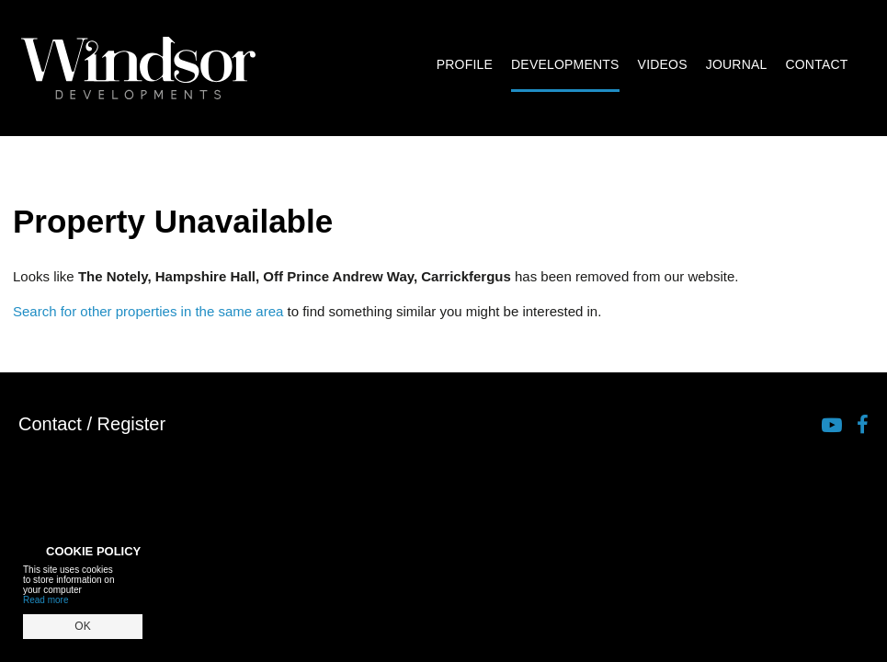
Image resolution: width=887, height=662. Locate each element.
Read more (45, 600)
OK (82, 626)
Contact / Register (91, 424)
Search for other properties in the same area (148, 311)
